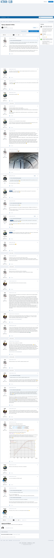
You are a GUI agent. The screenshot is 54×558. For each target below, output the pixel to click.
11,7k (5, 76)
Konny (18, 40)
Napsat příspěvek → (24, 31)
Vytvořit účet (50, 1)
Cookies (33, 542)
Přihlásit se (46, 1)
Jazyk (20, 542)
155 (5, 288)
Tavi (5, 38)
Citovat (12, 77)
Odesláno (12, 38)
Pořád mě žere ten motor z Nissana (24, 332)
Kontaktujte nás (29, 542)
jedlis (5, 313)
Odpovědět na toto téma (33, 31)
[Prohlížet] (43, 17)
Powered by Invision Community (27, 544)
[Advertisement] (27, 10)
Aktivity (8, 17)
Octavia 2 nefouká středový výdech (47, 26)
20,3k (5, 483)
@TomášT (11, 220)
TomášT (4, 175)
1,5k (5, 223)
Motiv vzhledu (24, 542)
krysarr (4, 476)
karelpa (44, 39)
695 (5, 45)
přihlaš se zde (20, 524)
